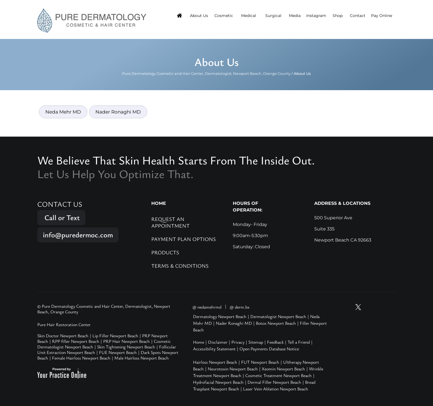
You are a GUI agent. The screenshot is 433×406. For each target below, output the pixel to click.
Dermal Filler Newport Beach (274, 382)
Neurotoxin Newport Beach (233, 369)
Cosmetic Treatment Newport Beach (278, 375)
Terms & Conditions (180, 265)
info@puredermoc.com (78, 235)
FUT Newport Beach (260, 362)
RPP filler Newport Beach (75, 341)
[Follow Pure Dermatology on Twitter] (358, 307)
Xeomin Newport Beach (283, 369)
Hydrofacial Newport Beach (218, 382)
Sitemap (255, 342)
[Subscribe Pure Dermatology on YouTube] (348, 307)
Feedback (275, 342)
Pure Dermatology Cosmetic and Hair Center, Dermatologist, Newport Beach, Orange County (206, 73)
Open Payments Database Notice (269, 349)
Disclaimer (217, 342)
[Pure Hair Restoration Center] (91, 20)
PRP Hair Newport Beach (126, 341)
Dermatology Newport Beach (219, 316)
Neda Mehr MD (63, 112)
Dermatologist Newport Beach (278, 316)
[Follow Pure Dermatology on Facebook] (379, 307)
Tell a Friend (299, 342)
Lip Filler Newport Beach (115, 336)
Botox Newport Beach (276, 323)
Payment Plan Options (183, 238)
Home (198, 342)
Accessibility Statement (214, 349)
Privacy (237, 342)
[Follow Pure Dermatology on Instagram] (369, 307)
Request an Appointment (170, 222)
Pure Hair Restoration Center (64, 324)
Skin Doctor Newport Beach (62, 336)
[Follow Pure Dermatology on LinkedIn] (390, 307)
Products (165, 252)
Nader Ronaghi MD (118, 112)
